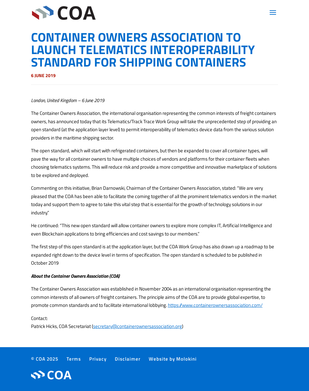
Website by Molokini (173, 359)
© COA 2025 (44, 359)
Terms (74, 359)
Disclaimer (127, 359)
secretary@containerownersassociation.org (137, 326)
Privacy (98, 359)
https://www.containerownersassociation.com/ (215, 305)
